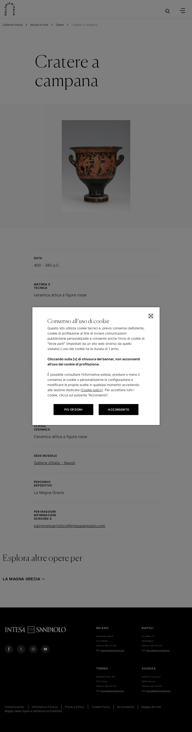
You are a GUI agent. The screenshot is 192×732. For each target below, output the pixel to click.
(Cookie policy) (91, 390)
